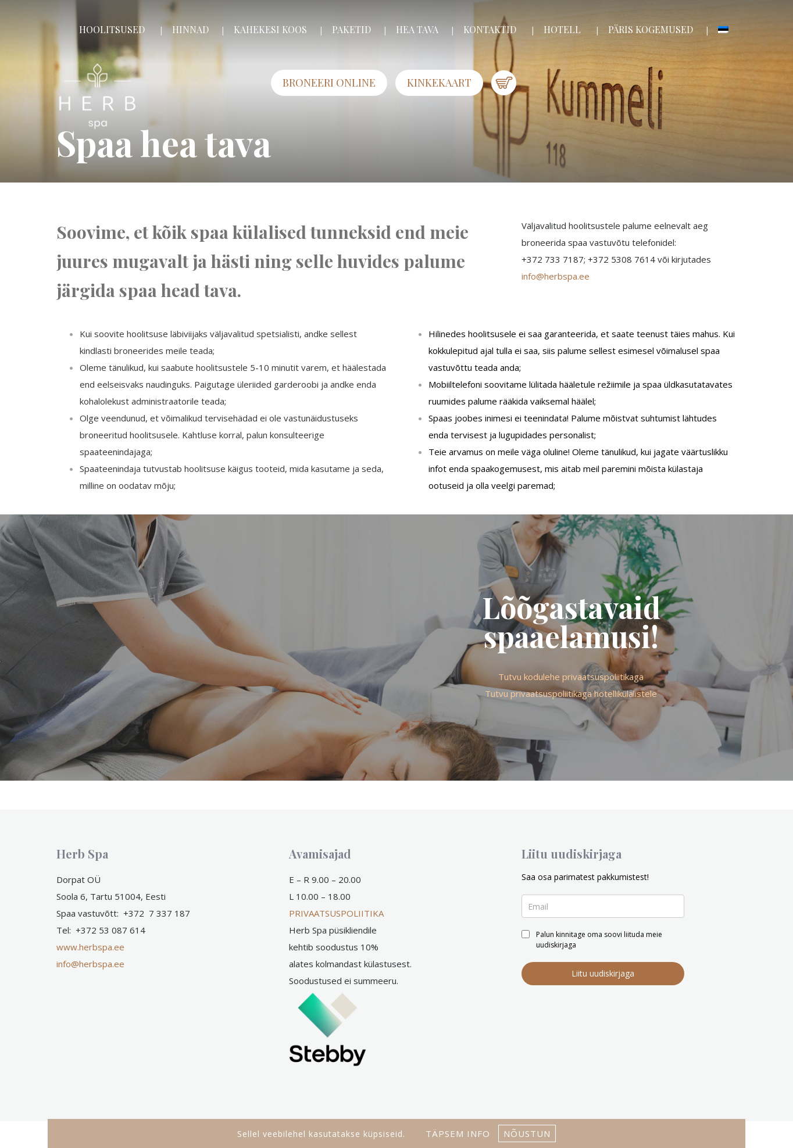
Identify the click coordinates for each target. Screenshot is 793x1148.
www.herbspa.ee (90, 947)
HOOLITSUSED (112, 29)
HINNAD (190, 29)
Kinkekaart (439, 83)
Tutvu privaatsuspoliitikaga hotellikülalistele (571, 693)
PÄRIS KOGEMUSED (650, 29)
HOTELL (562, 29)
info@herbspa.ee (555, 276)
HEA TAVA (417, 29)
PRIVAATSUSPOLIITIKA (336, 913)
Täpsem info (458, 1133)
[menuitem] (723, 29)
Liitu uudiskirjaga (602, 973)
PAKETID (351, 29)
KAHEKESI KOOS (270, 29)
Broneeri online (329, 83)
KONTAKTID (489, 29)
